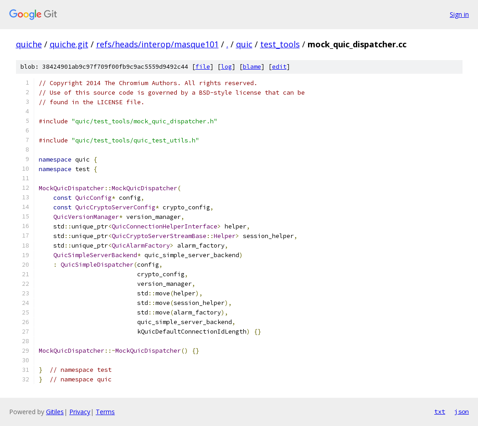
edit (279, 67)
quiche (29, 44)
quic (244, 44)
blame (252, 67)
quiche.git (69, 44)
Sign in (459, 14)
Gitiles (55, 411)
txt (439, 411)
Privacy (79, 411)
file (202, 67)
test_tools (280, 44)
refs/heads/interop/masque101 (157, 44)
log (226, 67)
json (461, 411)
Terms (105, 411)
